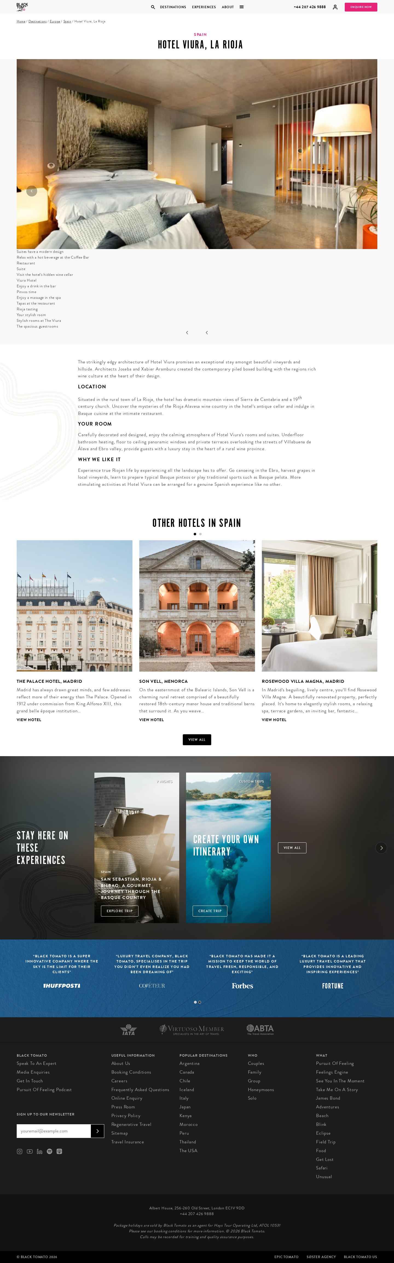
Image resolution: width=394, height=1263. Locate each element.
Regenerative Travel (131, 1124)
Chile (184, 1080)
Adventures (327, 1106)
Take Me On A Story (337, 1089)
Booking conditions (131, 1072)
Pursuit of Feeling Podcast (44, 1089)
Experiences (204, 7)
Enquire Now (361, 7)
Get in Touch (30, 1080)
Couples (256, 1063)
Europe (55, 21)
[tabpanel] (71, 635)
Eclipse (323, 1133)
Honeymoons (261, 1089)
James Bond (328, 1098)
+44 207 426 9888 (310, 7)
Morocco (188, 1124)
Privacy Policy (126, 1115)
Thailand (187, 1141)
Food (321, 1150)
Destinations (173, 7)
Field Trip (326, 1141)
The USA (188, 1150)
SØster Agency (321, 1257)
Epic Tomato (286, 1257)
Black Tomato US (360, 1257)
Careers (119, 1080)
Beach (322, 1115)
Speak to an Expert (37, 1063)
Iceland (186, 1089)
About (228, 7)
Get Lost (325, 1159)
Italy (184, 1098)
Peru (184, 1133)
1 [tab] (195, 1002)
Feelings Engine (332, 1072)
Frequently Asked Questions (140, 1089)
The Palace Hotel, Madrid (49, 681)
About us (121, 1063)
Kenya (185, 1115)
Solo (252, 1098)
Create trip (210, 911)
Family (255, 1072)
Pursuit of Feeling (335, 1063)
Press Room (123, 1106)
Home (21, 21)
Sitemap (119, 1133)
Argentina (189, 1063)
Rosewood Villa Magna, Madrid (303, 681)
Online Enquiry (127, 1098)
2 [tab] (199, 1002)
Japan (185, 1106)
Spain (67, 21)
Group (254, 1080)
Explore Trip (120, 911)
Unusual (324, 1176)
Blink (321, 1124)
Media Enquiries (33, 1072)
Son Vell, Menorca (163, 681)
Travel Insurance (127, 1141)
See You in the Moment (340, 1080)
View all (197, 739)
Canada (186, 1072)
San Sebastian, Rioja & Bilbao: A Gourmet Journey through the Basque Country (131, 888)
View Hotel (29, 720)
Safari (322, 1167)
